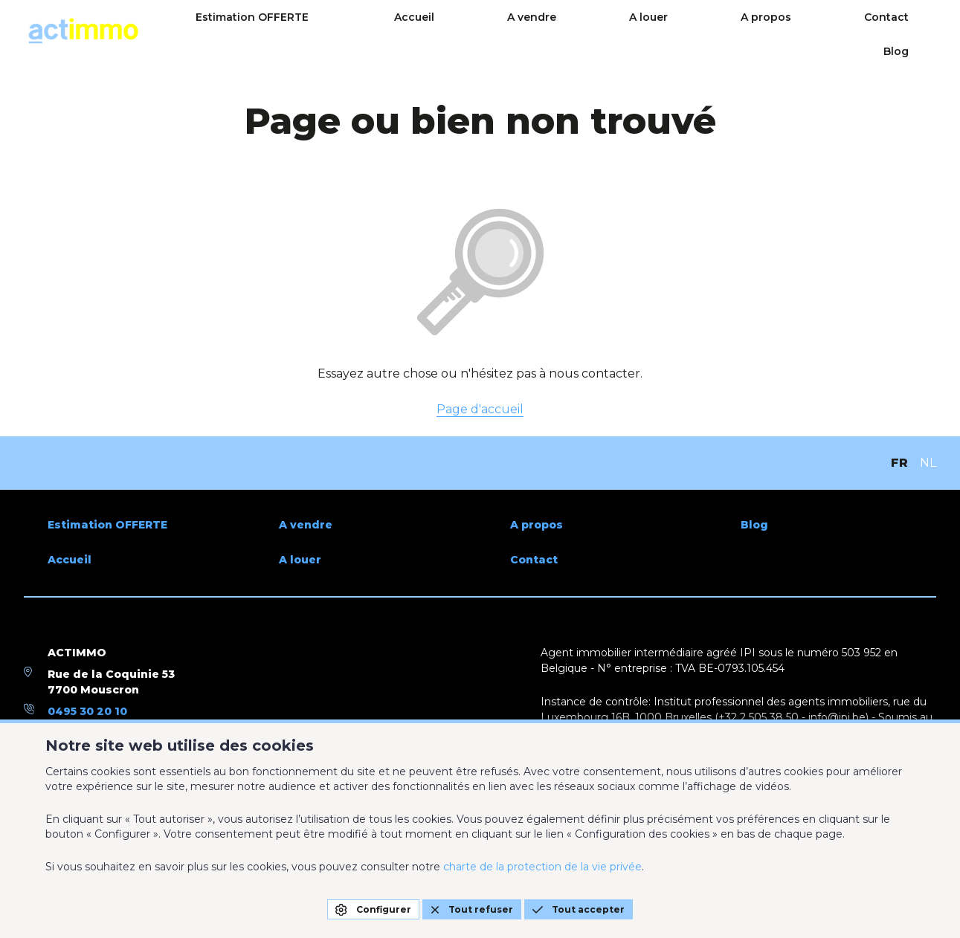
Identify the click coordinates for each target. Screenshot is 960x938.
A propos (769, 31)
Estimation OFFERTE (404, 31)
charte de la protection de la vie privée (542, 866)
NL (928, 463)
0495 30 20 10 (87, 711)
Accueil (529, 31)
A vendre (609, 31)
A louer (689, 31)
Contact (853, 31)
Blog (923, 31)
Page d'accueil (480, 409)
